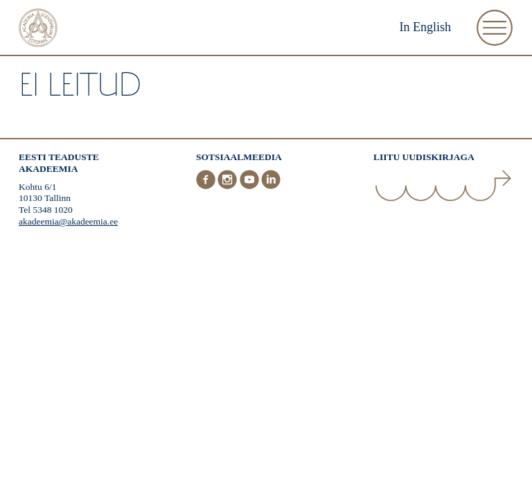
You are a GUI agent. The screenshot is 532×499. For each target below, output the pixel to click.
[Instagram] (229, 186)
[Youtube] (251, 186)
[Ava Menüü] (494, 27)
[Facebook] (207, 186)
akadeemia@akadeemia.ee (68, 221)
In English (426, 27)
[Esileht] (38, 29)
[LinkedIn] (271, 186)
